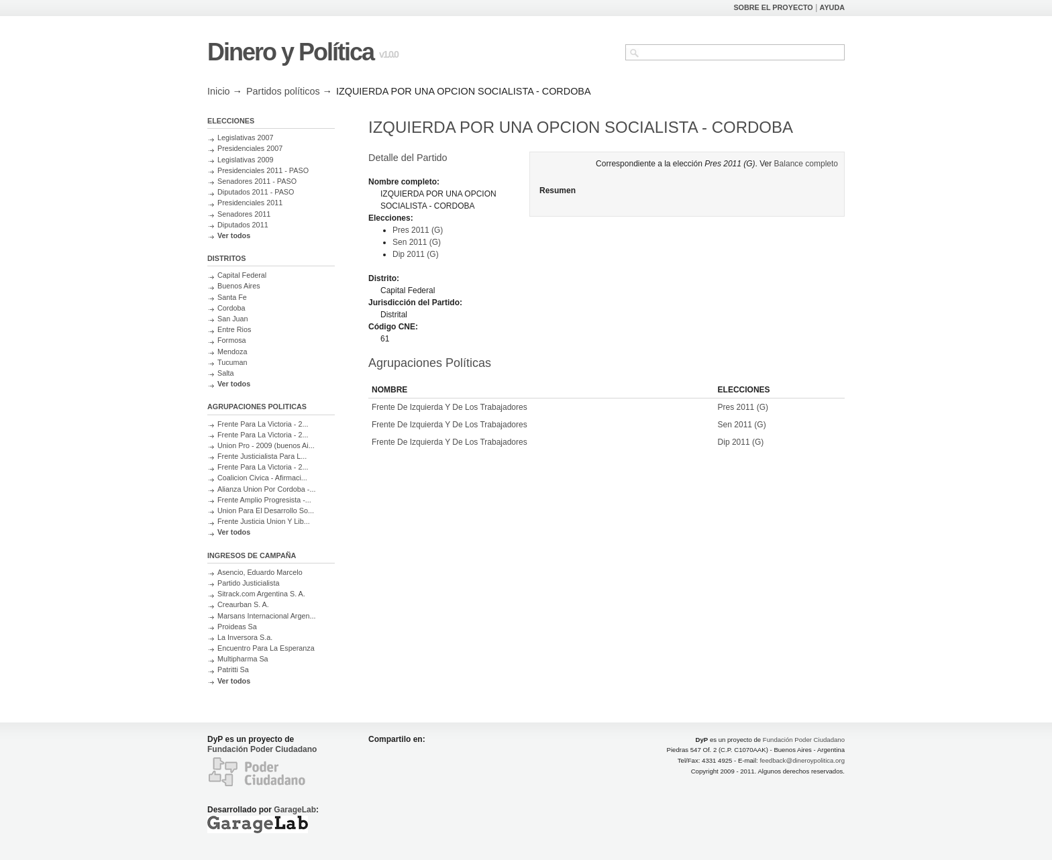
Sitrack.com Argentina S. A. (261, 594)
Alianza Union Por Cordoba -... (266, 489)
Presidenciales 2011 (249, 203)
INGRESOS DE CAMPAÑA (251, 555)
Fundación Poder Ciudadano (262, 749)
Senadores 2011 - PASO (257, 181)
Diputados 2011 (242, 225)
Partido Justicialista (248, 583)
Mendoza (232, 351)
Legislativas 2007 (245, 137)
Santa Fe (232, 297)
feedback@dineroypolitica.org (802, 760)
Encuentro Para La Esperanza (266, 648)
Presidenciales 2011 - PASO (263, 170)
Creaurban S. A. (243, 604)
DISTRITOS (226, 258)
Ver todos (233, 235)
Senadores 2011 (243, 214)
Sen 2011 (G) (416, 242)
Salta (225, 373)
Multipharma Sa (242, 659)
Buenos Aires (238, 286)
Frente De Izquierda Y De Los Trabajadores (449, 407)
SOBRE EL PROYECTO (772, 7)
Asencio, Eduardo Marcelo (260, 572)
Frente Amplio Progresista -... (264, 500)
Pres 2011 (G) (417, 230)
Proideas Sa (237, 627)
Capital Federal (241, 275)
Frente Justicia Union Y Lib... (263, 521)
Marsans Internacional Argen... (266, 616)
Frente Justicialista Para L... (262, 456)
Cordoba (231, 308)
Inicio (218, 91)
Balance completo (806, 163)
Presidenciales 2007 (249, 148)
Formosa (231, 340)
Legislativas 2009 (245, 160)
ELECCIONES (230, 121)
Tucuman (232, 362)
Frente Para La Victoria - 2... (262, 424)
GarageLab (295, 809)
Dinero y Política (290, 52)
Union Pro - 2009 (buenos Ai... (266, 445)
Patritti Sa (233, 669)
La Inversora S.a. (244, 637)
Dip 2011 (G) (415, 254)
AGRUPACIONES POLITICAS (257, 406)
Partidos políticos (283, 91)
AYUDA (832, 7)
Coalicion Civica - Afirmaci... (262, 478)
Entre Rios (234, 329)
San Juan (232, 319)
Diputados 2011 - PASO (255, 192)
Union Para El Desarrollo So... (265, 510)
